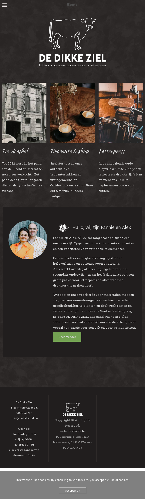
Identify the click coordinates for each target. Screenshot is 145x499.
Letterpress (112, 151)
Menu (4, 5)
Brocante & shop (69, 151)
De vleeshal (14, 151)
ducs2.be (79, 446)
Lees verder (67, 337)
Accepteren (72, 490)
